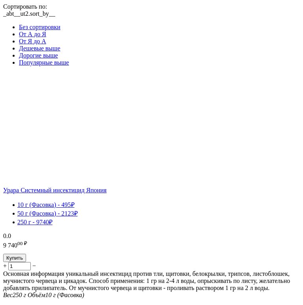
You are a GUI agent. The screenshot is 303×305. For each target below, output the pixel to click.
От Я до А (32, 41)
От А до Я (32, 34)
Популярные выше (44, 62)
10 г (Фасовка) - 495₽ (46, 204)
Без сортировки (39, 27)
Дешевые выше (39, 48)
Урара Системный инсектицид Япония (55, 190)
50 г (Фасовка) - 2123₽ (47, 213)
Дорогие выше (38, 55)
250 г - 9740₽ (34, 222)
